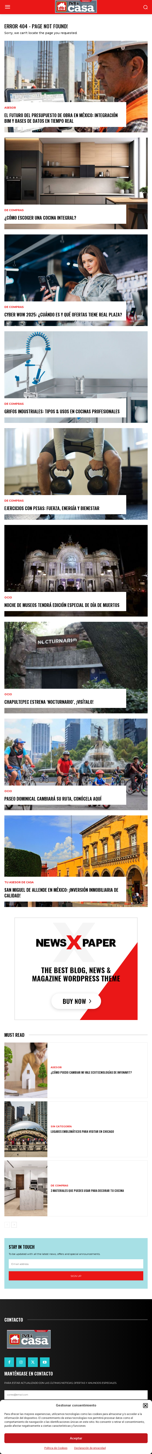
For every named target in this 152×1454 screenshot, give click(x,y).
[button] (145, 1405)
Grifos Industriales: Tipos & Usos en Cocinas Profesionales (62, 411)
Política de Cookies (55, 1448)
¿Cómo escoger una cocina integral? (40, 217)
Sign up (76, 1276)
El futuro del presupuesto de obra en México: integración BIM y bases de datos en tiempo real (61, 118)
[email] (76, 1263)
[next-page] (14, 1225)
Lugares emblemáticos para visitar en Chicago (82, 1131)
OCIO (8, 597)
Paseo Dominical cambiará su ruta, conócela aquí (52, 798)
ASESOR (10, 107)
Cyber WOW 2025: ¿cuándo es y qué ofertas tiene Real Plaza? (63, 314)
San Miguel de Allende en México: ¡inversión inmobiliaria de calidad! (61, 893)
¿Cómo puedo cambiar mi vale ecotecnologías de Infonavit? (91, 1072)
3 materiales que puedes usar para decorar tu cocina (87, 1190)
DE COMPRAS (14, 210)
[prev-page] (7, 1225)
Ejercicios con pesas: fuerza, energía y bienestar (51, 508)
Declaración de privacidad (90, 1448)
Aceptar (76, 1438)
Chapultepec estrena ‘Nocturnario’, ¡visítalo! (48, 702)
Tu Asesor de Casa (19, 882)
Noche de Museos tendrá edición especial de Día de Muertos (61, 605)
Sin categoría (61, 1126)
